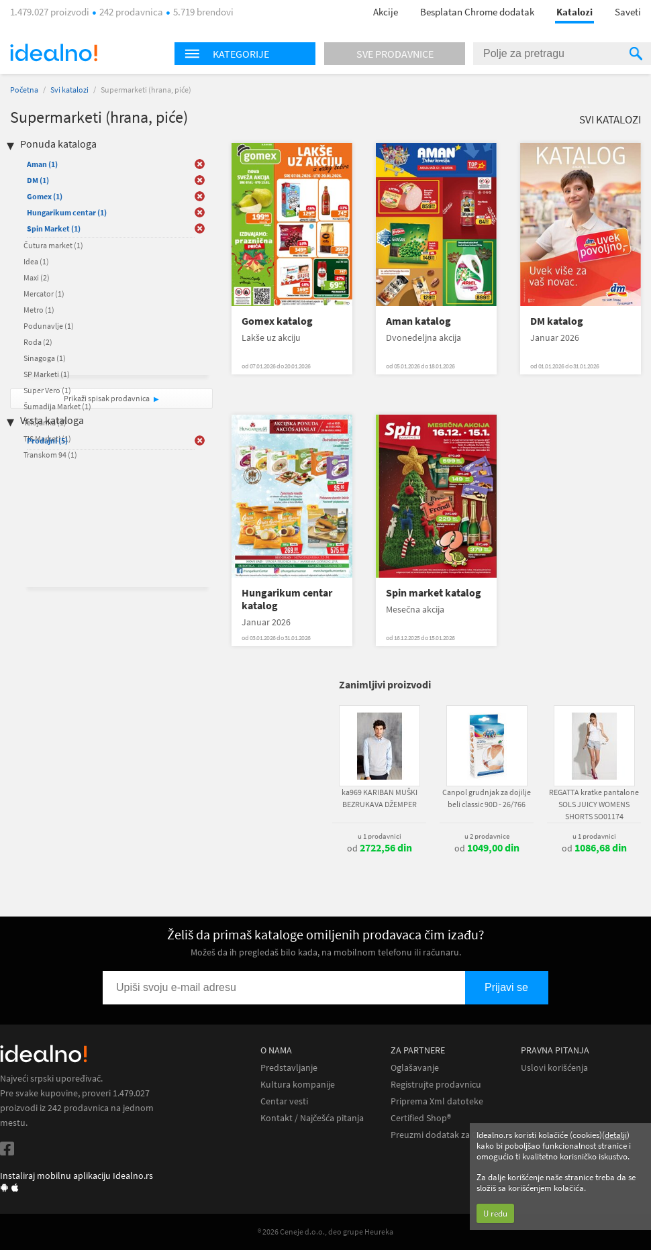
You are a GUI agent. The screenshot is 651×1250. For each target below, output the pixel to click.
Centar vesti (284, 1101)
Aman (42, 164)
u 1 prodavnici (379, 836)
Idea (36, 261)
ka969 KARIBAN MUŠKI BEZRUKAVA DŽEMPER (379, 798)
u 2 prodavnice (486, 836)
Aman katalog (418, 321)
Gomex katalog (277, 321)
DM (38, 180)
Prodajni (47, 440)
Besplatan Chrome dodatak (477, 11)
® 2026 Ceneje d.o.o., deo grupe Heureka (325, 1232)
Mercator (43, 294)
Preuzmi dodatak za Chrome (447, 1135)
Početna (24, 90)
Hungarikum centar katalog (287, 599)
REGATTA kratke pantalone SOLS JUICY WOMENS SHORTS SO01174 (594, 804)
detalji (616, 1135)
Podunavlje (48, 326)
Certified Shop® (421, 1118)
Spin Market (54, 228)
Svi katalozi (69, 90)
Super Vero (47, 390)
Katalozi (574, 11)
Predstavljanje (288, 1068)
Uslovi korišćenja (554, 1068)
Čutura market (53, 245)
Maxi (36, 277)
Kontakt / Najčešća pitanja (312, 1118)
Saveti (628, 11)
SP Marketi (46, 374)
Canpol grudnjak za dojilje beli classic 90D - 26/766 (486, 798)
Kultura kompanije (297, 1084)
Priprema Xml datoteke (437, 1101)
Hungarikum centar (67, 212)
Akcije (385, 11)
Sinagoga (44, 358)
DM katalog (556, 321)
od (379, 848)
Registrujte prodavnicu (436, 1084)
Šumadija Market (57, 406)
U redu (495, 1213)
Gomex (44, 196)
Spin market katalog (433, 592)
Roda (37, 342)
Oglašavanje (415, 1068)
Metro (38, 310)
